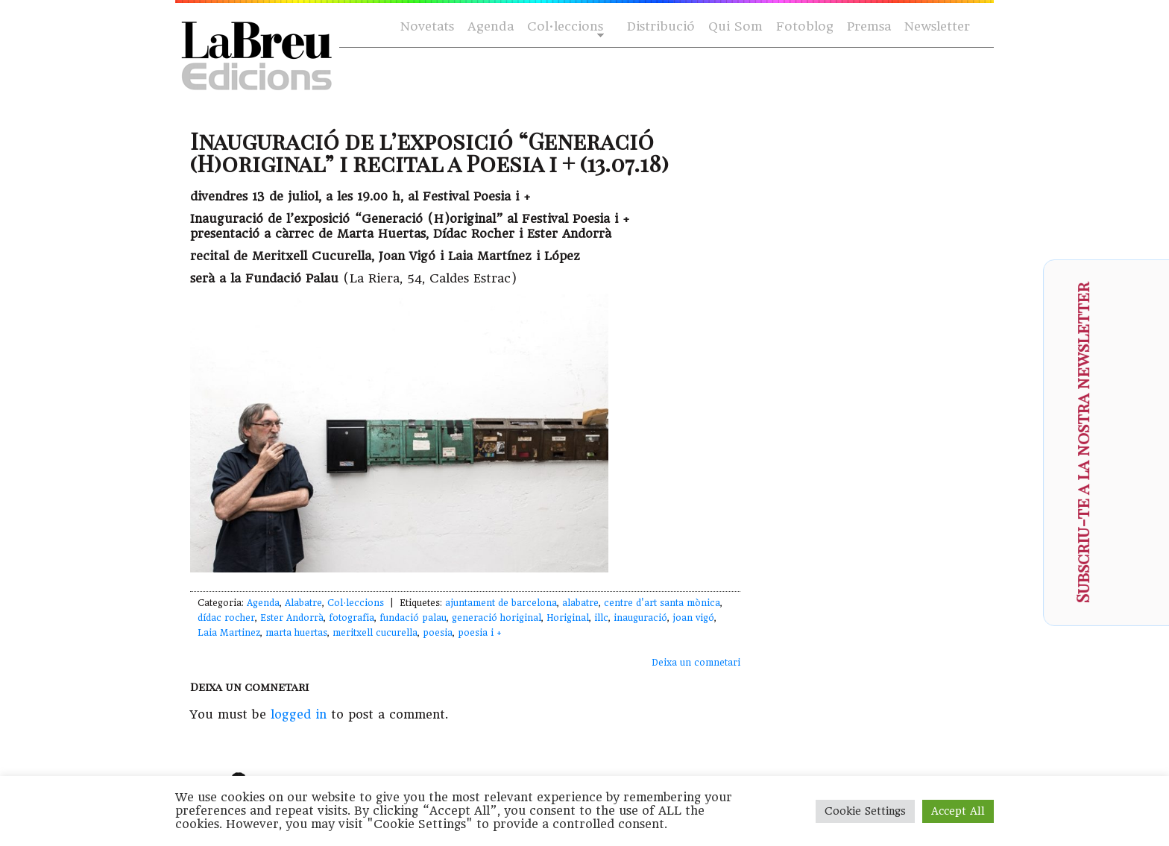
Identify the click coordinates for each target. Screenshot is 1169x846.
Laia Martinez (229, 633)
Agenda (490, 26)
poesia (438, 633)
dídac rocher (226, 618)
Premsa (869, 26)
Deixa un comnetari (696, 662)
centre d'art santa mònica (662, 603)
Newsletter (937, 26)
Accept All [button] (958, 811)
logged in (299, 714)
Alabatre (303, 603)
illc (601, 618)
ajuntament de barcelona (501, 603)
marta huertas (296, 633)
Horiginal (567, 618)
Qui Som (735, 26)
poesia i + (480, 633)
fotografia (351, 618)
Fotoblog (805, 26)
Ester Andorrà (292, 618)
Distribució (661, 26)
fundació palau (413, 618)
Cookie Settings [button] (865, 811)
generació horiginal (496, 618)
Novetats (427, 26)
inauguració (640, 618)
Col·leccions (564, 27)
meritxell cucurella (375, 633)
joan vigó (693, 618)
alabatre (580, 603)
